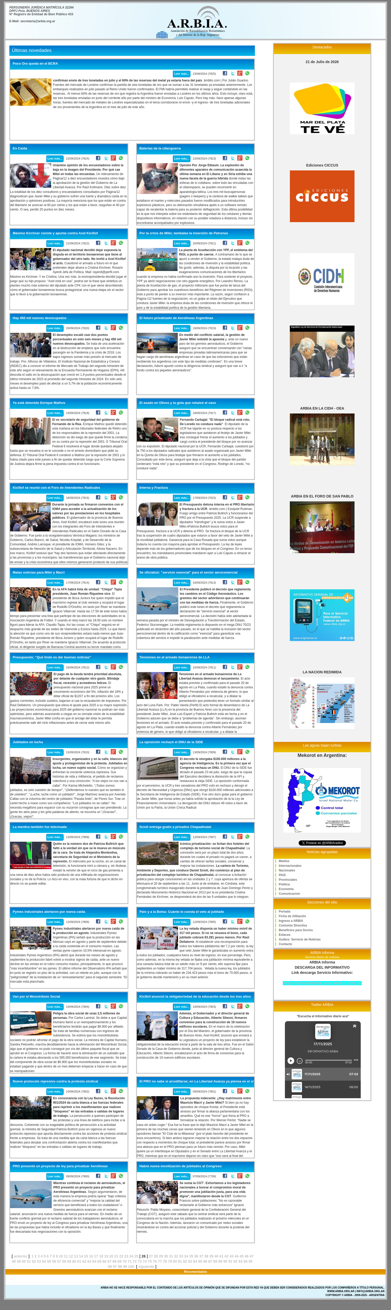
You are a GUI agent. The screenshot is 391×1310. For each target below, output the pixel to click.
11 (66, 1256)
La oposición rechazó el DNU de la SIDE (171, 742)
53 (39, 1261)
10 (61, 1256)
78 (165, 1261)
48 (14, 1261)
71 (130, 1261)
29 (161, 1256)
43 (232, 1256)
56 (54, 1261)
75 (150, 1261)
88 (215, 1261)
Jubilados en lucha (28, 742)
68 (115, 1261)
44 (236, 1256)
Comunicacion (289, 893)
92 (235, 1261)
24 (131, 1256)
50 (24, 1261)
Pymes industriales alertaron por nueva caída (49, 912)
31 (171, 1256)
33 (181, 1256)
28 (156, 1256)
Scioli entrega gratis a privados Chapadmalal (175, 827)
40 (216, 1256)
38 (206, 1256)
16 (91, 1256)
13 (76, 1256)
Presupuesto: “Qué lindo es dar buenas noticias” (52, 657)
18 (101, 1256)
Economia (286, 889)
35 (191, 1256)
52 (34, 1261)
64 (94, 1261)
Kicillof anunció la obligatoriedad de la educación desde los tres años (195, 996)
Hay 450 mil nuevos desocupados (40, 318)
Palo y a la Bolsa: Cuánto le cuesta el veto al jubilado (181, 912)
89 (220, 1261)
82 (185, 1261)
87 (210, 1261)
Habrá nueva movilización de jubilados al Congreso (180, 1166)
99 (125, 1266)
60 (74, 1261)
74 (145, 1261)
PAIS (282, 875)
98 (120, 1266)
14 (81, 1256)
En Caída (20, 148)
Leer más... (181, 73)
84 (195, 1261)
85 (200, 1261)
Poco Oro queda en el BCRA (35, 63)
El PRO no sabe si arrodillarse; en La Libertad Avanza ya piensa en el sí (196, 1081)
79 (170, 1261)
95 (250, 1261)
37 (201, 1256)
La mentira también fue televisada (40, 827)
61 (79, 1261)
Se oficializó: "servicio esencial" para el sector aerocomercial (188, 572)
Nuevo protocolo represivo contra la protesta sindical (55, 1081)
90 (225, 1261)
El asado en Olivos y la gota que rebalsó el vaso (177, 403)
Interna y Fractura (153, 488)
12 (71, 1256)
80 (175, 1261)
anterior (20, 1256)
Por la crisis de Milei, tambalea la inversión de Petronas (183, 233)
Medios (284, 861)
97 (115, 1266)
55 (49, 1261)
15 (86, 1256)
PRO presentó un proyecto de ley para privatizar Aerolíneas (60, 1166)
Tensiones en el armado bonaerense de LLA (174, 657)
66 (104, 1261)
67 (109, 1261)
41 (221, 1256)
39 (211, 1256)
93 (240, 1261)
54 (44, 1261)
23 (126, 1256)
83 (190, 1261)
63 (89, 1261)
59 (69, 1261)
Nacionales (287, 870)
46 (247, 1256)
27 (151, 1256)
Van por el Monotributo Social (36, 996)
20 (111, 1256)
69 (119, 1261)
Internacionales (290, 866)
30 (166, 1256)
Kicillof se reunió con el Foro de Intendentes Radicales (56, 488)
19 (106, 1256)
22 (121, 1256)
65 (99, 1261)
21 (116, 1256)
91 (230, 1261)
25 (136, 1256)
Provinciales (288, 880)
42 (226, 1256)
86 (205, 1261)
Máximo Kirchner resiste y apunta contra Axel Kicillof (55, 233)
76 (155, 1261)
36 (196, 1256)
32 (176, 1256)
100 (131, 1266)
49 (19, 1261)
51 (29, 1261)
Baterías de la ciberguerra (160, 148)
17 (96, 1256)
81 (180, 1261)
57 (59, 1261)
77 (160, 1261)
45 (242, 1256)
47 (252, 1256)
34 (186, 1256)
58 (64, 1261)
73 (140, 1261)
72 (135, 1261)
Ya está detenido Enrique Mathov (39, 403)
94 (246, 1261)
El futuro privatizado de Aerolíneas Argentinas (176, 318)
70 (125, 1261)
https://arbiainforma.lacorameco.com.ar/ (322, 983)
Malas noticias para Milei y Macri (39, 572)
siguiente (146, 1266)
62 (84, 1261)
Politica (284, 884)
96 (110, 1266)
